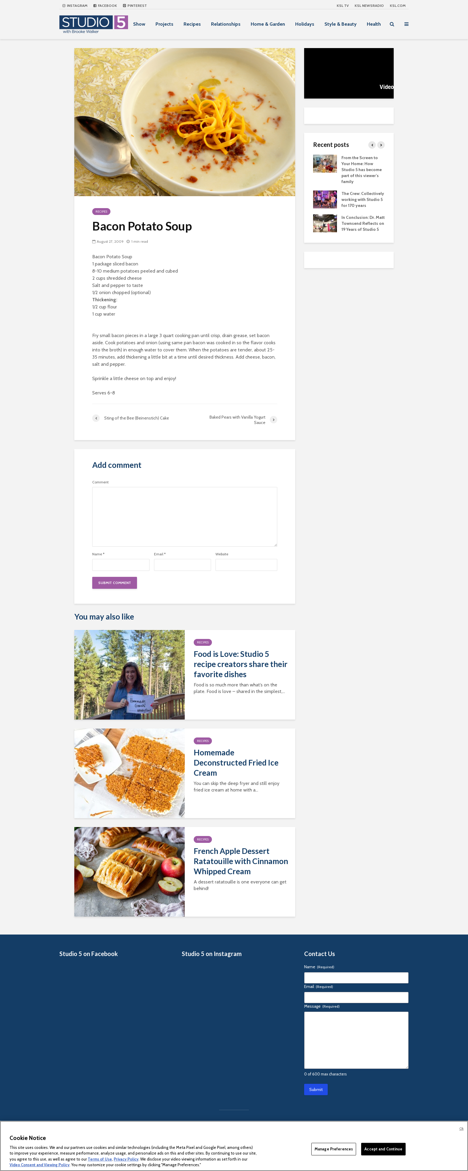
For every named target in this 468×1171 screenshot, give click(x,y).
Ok (461, 1129)
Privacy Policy (126, 1159)
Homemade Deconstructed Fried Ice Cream (236, 762)
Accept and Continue (383, 1149)
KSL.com (398, 5)
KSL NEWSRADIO (369, 5)
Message (322, 1006)
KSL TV (343, 5)
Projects (164, 24)
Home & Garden (268, 24)
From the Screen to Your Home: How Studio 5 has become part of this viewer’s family (361, 169)
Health (374, 24)
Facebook (105, 5)
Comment (100, 482)
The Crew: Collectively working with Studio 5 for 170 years (362, 199)
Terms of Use (100, 1159)
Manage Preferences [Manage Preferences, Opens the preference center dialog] (334, 1149)
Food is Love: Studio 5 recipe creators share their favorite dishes (240, 664)
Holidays (304, 24)
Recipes (192, 24)
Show (139, 24)
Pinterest (135, 5)
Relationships (226, 24)
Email (160, 554)
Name (98, 554)
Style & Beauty (340, 24)
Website (221, 554)
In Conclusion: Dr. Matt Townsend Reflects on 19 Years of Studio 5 (363, 223)
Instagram (74, 5)
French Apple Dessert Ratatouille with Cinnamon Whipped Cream (241, 861)
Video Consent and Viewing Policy (40, 1164)
